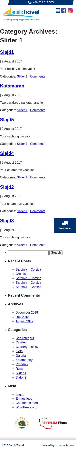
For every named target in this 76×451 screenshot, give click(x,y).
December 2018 (27, 312)
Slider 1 (22, 76)
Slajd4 (7, 153)
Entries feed (24, 398)
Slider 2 (21, 377)
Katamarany (24, 360)
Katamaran (12, 85)
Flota (19, 351)
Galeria (21, 355)
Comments (37, 76)
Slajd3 (7, 220)
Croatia (21, 273)
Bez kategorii (25, 338)
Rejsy (20, 368)
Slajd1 (7, 52)
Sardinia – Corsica (28, 269)
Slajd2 (7, 187)
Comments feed (27, 403)
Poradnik (22, 364)
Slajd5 (7, 119)
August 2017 (24, 321)
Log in (20, 394)
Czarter (21, 342)
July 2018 (22, 317)
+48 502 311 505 (43, 2)
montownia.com (65, 445)
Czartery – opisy (27, 346)
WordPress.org (26, 407)
